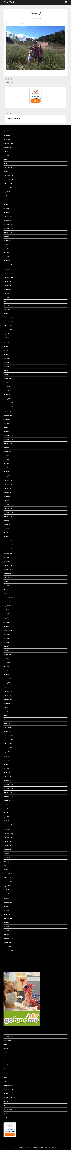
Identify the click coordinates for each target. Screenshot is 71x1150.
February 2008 (8, 776)
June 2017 (7, 504)
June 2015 (7, 557)
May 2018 (6, 464)
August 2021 (7, 334)
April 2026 (6, 131)
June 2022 (7, 297)
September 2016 (8, 520)
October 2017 (8, 488)
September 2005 (8, 882)
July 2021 (6, 338)
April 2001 (6, 910)
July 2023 (6, 244)
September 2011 (8, 602)
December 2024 (8, 175)
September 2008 (8, 748)
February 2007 (8, 825)
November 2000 (8, 930)
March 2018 (7, 472)
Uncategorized (8, 1109)
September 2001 (8, 902)
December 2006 (8, 833)
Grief (5, 1052)
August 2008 (7, 752)
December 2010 (8, 638)
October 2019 (8, 411)
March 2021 (7, 354)
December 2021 (8, 317)
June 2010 (7, 662)
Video (5, 1113)
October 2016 (8, 516)
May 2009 (6, 715)
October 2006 (8, 841)
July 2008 (6, 756)
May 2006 (6, 861)
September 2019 (8, 415)
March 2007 (7, 821)
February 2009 (8, 727)
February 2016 (8, 541)
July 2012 (6, 581)
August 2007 (7, 800)
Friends (6, 1048)
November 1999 (8, 951)
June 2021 (7, 342)
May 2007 (6, 813)
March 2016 (7, 537)
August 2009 (7, 703)
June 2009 (7, 711)
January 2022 (7, 313)
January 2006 (7, 869)
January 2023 (7, 269)
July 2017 (6, 500)
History (6, 1061)
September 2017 (8, 492)
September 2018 (8, 447)
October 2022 (8, 281)
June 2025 (7, 155)
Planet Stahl (9, 2)
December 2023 (8, 224)
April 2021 (6, 350)
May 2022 (6, 301)
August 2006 (7, 849)
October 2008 (8, 744)
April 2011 (6, 622)
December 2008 (8, 735)
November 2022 (8, 277)
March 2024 (7, 212)
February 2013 (8, 577)
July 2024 (6, 196)
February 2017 (8, 508)
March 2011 (7, 626)
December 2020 (8, 362)
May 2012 (6, 589)
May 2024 (6, 204)
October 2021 (8, 326)
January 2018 (7, 476)
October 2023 (8, 232)
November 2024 (8, 179)
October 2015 (8, 549)
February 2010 (8, 679)
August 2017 (7, 496)
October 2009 (8, 695)
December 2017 (8, 480)
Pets (5, 1081)
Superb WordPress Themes (48, 1147)
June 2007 (7, 808)
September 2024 (8, 188)
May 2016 (6, 532)
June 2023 (7, 248)
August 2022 (7, 289)
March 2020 (7, 395)
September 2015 (8, 553)
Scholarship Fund (8, 1085)
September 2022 (8, 285)
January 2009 (7, 731)
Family (5, 1044)
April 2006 (6, 865)
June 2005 (7, 894)
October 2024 (8, 184)
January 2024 (7, 220)
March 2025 (7, 163)
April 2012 (6, 593)
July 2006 (6, 853)
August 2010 (7, 654)
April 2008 (6, 768)
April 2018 (6, 468)
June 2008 (7, 760)
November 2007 (8, 788)
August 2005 (7, 886)
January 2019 (7, 431)
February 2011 (8, 630)
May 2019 (6, 427)
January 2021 (7, 358)
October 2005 (8, 877)
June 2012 (7, 585)
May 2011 (6, 618)
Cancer (6, 1032)
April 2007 (6, 817)
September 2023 (8, 236)
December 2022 (8, 273)
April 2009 (6, 719)
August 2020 (7, 378)
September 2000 (8, 938)
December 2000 (8, 926)
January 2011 (7, 634)
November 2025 (8, 143)
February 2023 (8, 265)
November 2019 (8, 407)
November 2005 (8, 873)
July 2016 (6, 528)
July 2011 (6, 610)
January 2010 (7, 683)
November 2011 (8, 597)
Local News (7, 1073)
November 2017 (8, 484)
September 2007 (8, 796)
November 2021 (8, 321)
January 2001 (7, 922)
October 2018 (8, 443)
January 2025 (7, 171)
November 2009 (8, 691)
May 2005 (6, 898)
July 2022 (6, 293)
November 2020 (8, 366)
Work (5, 1117)
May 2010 (6, 666)
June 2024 (7, 200)
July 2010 (6, 658)
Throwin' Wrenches (9, 1097)
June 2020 (7, 386)
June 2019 (7, 423)
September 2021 (8, 330)
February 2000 (8, 946)
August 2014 (7, 573)
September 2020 (8, 374)
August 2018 (7, 451)
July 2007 (6, 804)
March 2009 (7, 723)
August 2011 (7, 606)
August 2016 (7, 524)
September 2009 (8, 699)
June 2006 (7, 857)
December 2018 (8, 435)
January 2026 (7, 139)
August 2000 (7, 942)
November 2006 (8, 837)
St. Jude (6, 1093)
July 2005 (6, 890)
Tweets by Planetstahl (14, 118)
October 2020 (8, 370)
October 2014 (8, 565)
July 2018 (6, 455)
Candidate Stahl (8, 1036)
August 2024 (7, 192)
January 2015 (7, 561)
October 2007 (8, 792)
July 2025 (6, 151)
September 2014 (8, 569)
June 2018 (7, 459)
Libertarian (7, 1069)
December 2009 (8, 687)
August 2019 (7, 419)
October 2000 (8, 934)
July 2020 (6, 382)
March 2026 (7, 135)
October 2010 (8, 646)
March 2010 (7, 675)
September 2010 (8, 650)
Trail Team (7, 1101)
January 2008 (7, 780)
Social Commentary (9, 1089)
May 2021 (6, 346)
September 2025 (8, 147)
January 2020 (7, 399)
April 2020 (6, 390)
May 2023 (6, 253)
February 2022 (8, 309)
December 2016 (8, 512)
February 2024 (8, 216)
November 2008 (8, 740)
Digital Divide (7, 1040)
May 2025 (6, 159)
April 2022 (6, 305)
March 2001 (7, 914)
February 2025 (8, 167)
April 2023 (6, 257)
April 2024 (6, 208)
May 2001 (6, 906)
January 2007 (7, 829)
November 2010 (8, 642)
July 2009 (6, 707)
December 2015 (8, 545)
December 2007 (8, 784)
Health (5, 1057)
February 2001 (8, 918)
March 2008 (7, 772)
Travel (5, 1105)
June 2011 (7, 614)
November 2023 (8, 228)
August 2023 (7, 240)
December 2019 (8, 403)
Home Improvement (9, 1065)
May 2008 (6, 764)
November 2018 (8, 439)
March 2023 (7, 261)
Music (5, 1077)
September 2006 (8, 845)
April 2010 (6, 671)
